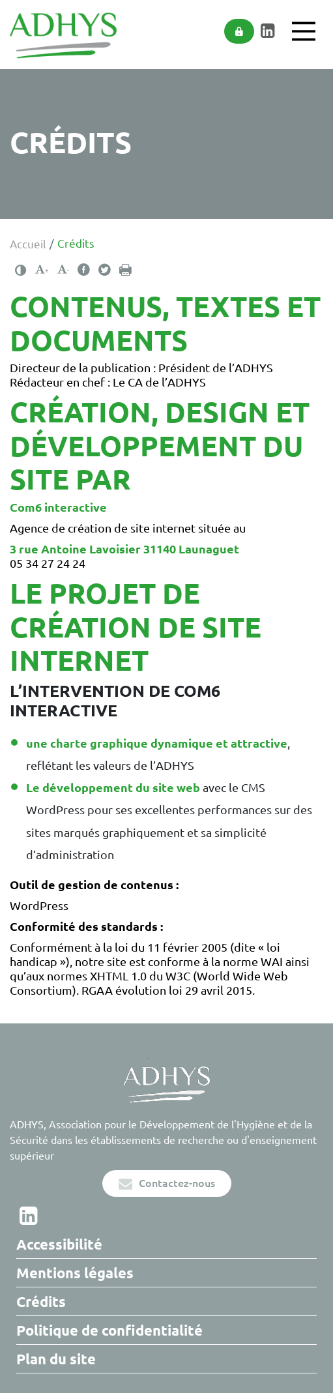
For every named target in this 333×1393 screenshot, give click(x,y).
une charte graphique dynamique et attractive (156, 743)
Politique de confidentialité (109, 1330)
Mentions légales (75, 1273)
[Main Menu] (303, 31)
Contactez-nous (167, 1183)
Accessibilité (59, 1244)
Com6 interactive (58, 507)
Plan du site (56, 1359)
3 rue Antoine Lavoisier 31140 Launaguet (124, 548)
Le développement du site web (113, 787)
